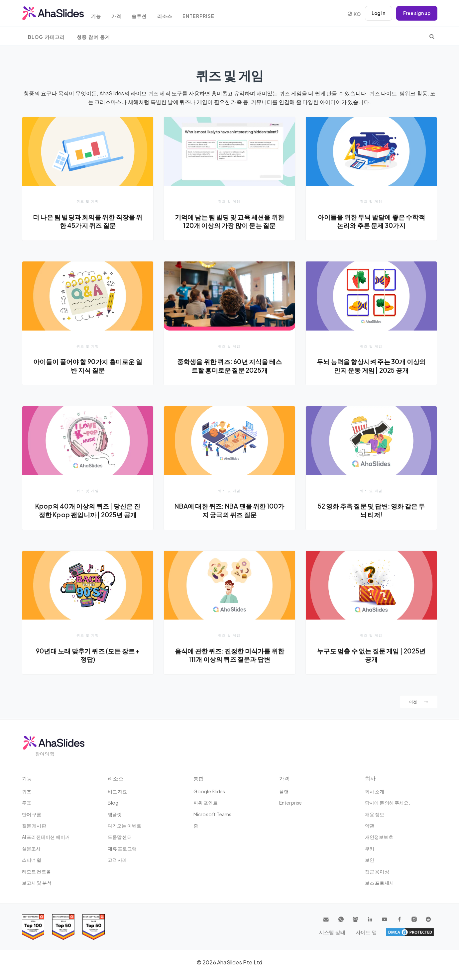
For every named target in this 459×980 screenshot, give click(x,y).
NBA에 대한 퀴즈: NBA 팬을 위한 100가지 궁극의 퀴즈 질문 (229, 511)
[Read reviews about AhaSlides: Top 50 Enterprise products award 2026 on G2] (93, 927)
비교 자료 (117, 791)
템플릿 (115, 814)
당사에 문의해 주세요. (387, 803)
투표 (26, 803)
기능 (100, 14)
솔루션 (146, 14)
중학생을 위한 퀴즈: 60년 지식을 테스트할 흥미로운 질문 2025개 (229, 366)
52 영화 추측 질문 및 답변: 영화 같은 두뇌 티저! (371, 511)
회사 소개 (375, 791)
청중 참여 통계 (93, 37)
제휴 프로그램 (122, 848)
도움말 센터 (120, 837)
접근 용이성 (377, 871)
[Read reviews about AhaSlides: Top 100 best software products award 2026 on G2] (33, 927)
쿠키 (369, 848)
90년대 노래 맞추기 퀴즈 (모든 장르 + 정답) (87, 655)
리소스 (173, 14)
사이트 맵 (422, 932)
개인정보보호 (379, 837)
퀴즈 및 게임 (87, 201)
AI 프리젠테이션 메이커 (46, 837)
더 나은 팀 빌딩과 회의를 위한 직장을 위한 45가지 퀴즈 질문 (87, 221)
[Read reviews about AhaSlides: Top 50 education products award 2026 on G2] (63, 927)
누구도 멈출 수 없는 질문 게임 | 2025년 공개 (371, 655)
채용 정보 (375, 814)
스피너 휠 (32, 860)
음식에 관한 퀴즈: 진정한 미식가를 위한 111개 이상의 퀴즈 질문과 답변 (229, 655)
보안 (369, 860)
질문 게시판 (34, 826)
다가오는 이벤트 (125, 826)
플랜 (283, 791)
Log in (378, 13)
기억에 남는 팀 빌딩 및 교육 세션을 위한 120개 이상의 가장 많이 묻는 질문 (229, 221)
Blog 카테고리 (46, 37)
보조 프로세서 (379, 883)
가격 (122, 14)
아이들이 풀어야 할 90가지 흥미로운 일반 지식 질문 (87, 366)
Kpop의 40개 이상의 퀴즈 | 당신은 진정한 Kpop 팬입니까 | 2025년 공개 (88, 511)
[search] (432, 36)
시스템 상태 (389, 932)
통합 (198, 778)
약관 (369, 826)
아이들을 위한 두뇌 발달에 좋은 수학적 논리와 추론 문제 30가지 (371, 221)
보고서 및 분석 (37, 883)
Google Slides (209, 791)
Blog (113, 803)
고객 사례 (117, 860)
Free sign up (416, 13)
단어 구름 (32, 814)
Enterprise (209, 14)
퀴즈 (26, 791)
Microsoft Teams (212, 814)
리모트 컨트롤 (36, 871)
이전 (418, 703)
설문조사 (31, 848)
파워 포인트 (205, 803)
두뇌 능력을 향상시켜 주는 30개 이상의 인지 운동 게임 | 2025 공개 (371, 366)
